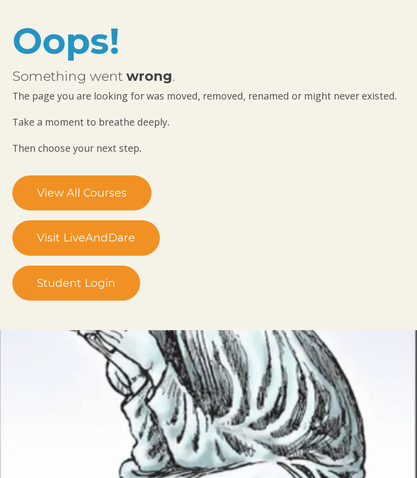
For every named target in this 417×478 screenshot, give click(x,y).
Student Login (76, 283)
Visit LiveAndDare (86, 237)
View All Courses (82, 193)
